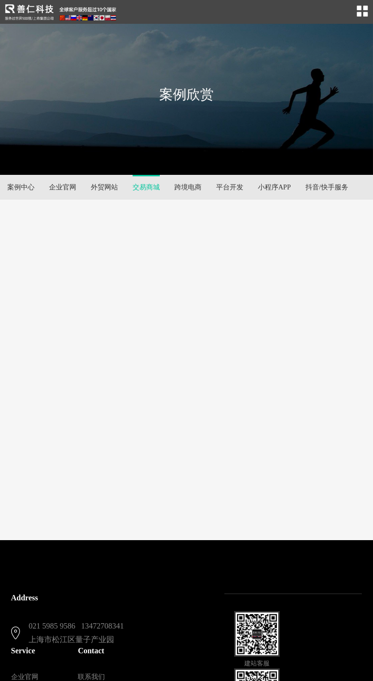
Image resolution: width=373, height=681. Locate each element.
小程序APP (274, 187)
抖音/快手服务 (326, 187)
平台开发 (229, 187)
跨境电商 (188, 187)
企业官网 (62, 187)
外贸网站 (104, 187)
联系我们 (91, 677)
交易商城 (146, 187)
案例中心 (20, 187)
